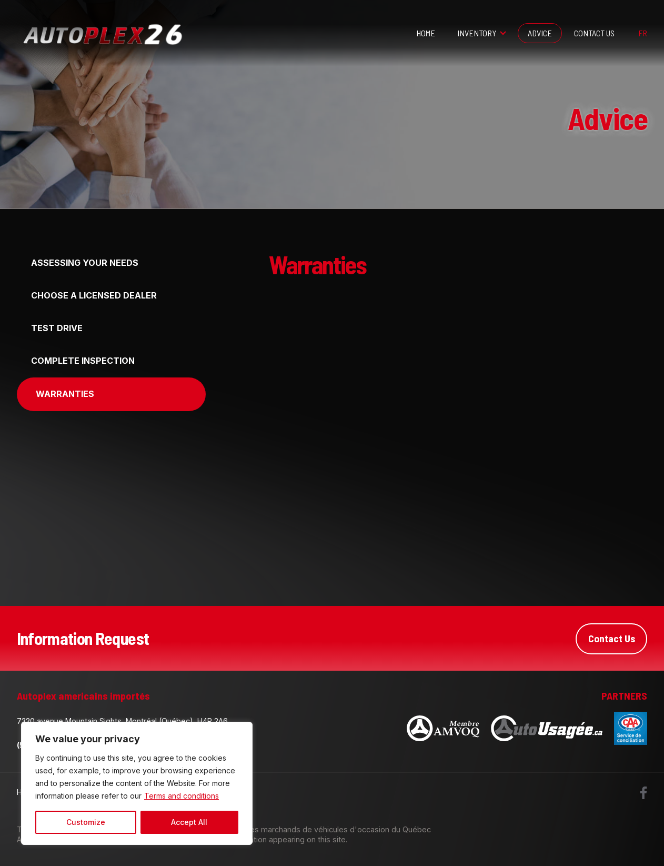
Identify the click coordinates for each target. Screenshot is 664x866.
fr (642, 33)
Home (425, 33)
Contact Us (594, 33)
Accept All (189, 822)
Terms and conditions (181, 795)
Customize (85, 822)
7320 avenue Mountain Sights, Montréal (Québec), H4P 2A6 (122, 720)
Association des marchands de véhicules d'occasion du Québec (316, 829)
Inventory (476, 33)
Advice (540, 33)
